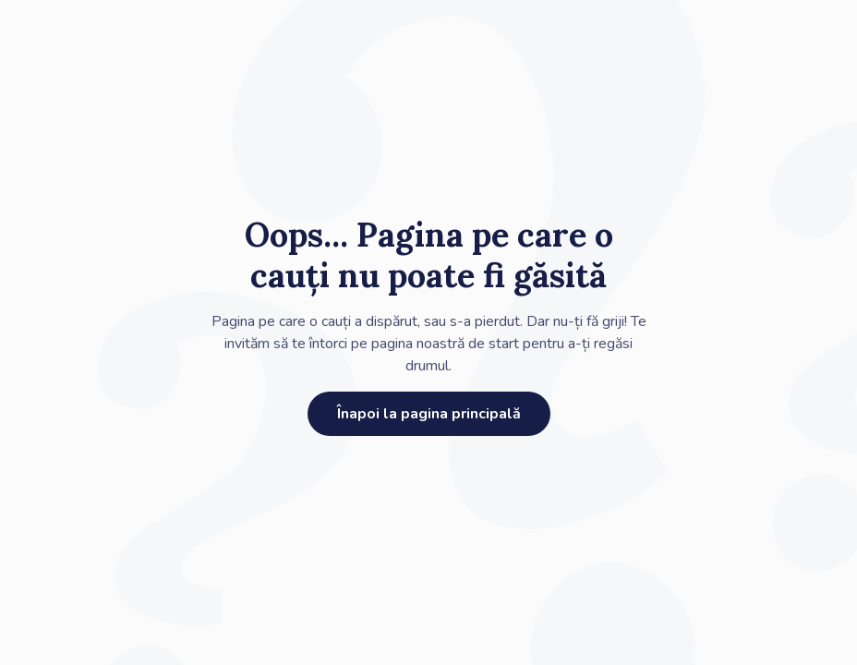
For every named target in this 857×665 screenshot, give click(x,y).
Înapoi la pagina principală (429, 414)
